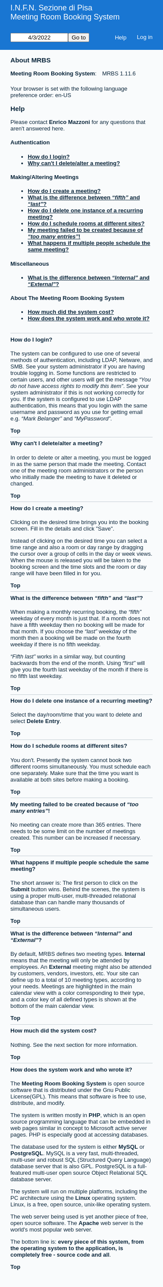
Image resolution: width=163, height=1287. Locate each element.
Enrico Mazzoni (69, 122)
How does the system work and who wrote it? (89, 318)
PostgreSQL (26, 1153)
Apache (88, 1223)
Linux (83, 1198)
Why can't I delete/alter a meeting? (74, 163)
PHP (95, 1115)
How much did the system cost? (71, 312)
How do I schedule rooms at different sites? (86, 223)
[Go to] (39, 37)
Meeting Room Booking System (65, 17)
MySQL (128, 1147)
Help (121, 37)
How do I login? (49, 156)
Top (15, 430)
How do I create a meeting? (64, 191)
